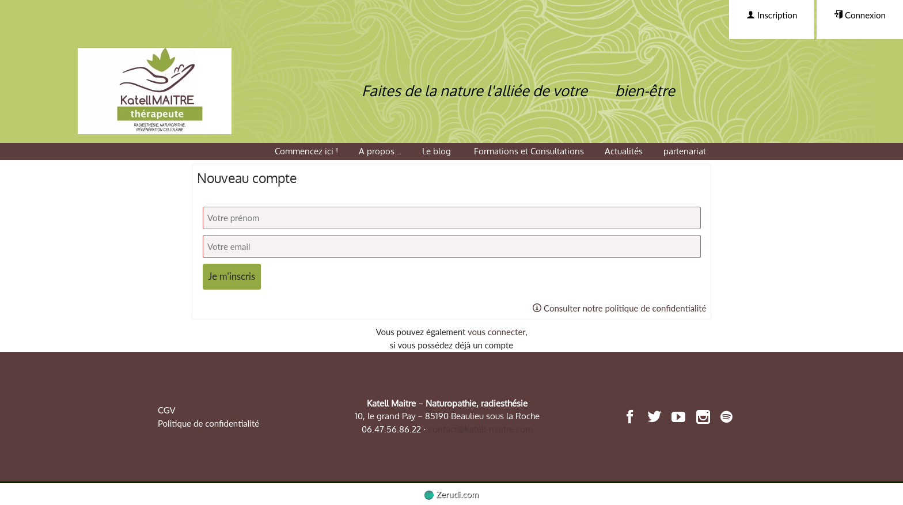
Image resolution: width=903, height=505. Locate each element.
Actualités (624, 151)
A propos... (380, 151)
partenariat (684, 151)
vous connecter (496, 331)
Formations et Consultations (529, 151)
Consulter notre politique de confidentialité (619, 308)
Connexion (860, 15)
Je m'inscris (232, 276)
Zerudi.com (451, 494)
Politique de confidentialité (208, 423)
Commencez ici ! (306, 151)
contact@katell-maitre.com (480, 429)
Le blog (437, 151)
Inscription (771, 15)
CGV (167, 410)
